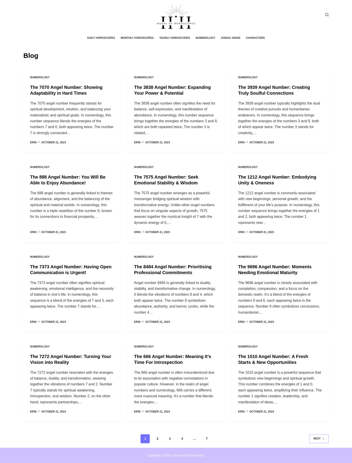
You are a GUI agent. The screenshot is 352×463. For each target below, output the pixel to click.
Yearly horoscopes (174, 37)
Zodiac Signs (230, 37)
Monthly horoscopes (137, 37)
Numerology (205, 37)
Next (318, 438)
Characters (255, 37)
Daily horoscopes (101, 37)
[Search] (327, 14)
